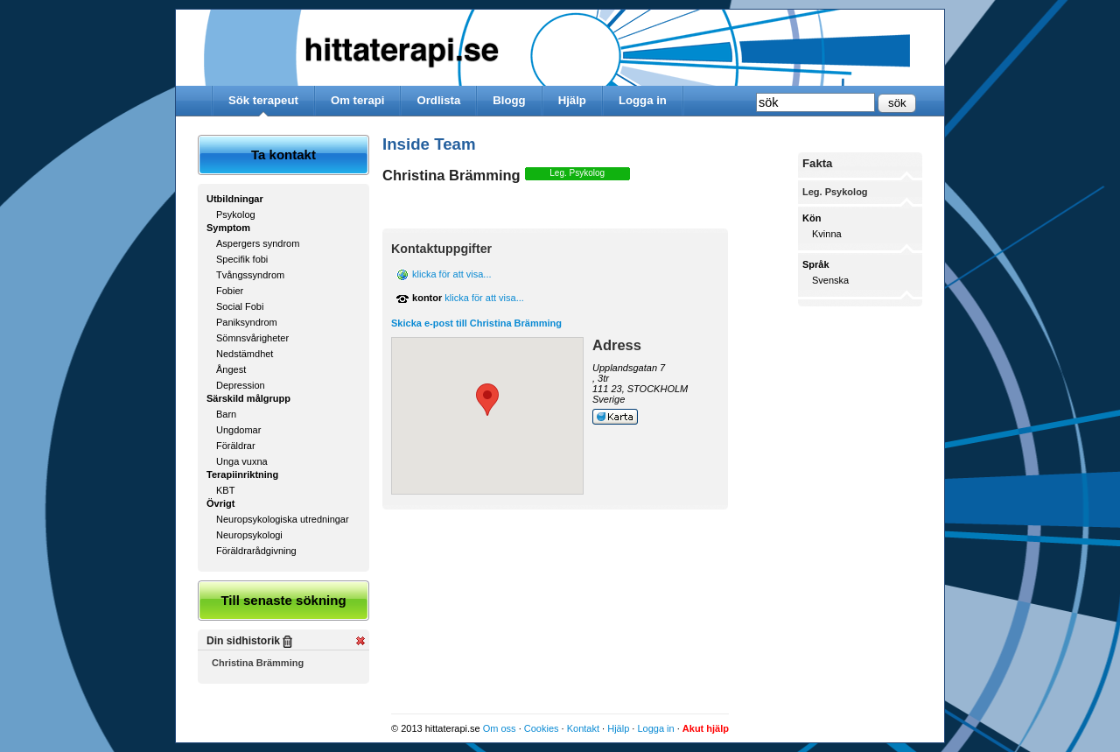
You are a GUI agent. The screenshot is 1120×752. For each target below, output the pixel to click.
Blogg (509, 100)
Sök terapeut (263, 100)
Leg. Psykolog (577, 173)
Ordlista (438, 100)
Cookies (541, 728)
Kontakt (583, 728)
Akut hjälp (705, 728)
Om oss (499, 728)
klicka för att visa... (451, 274)
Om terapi (358, 100)
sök (897, 102)
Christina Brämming (258, 662)
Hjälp (572, 100)
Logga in (643, 100)
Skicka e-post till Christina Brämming (476, 323)
